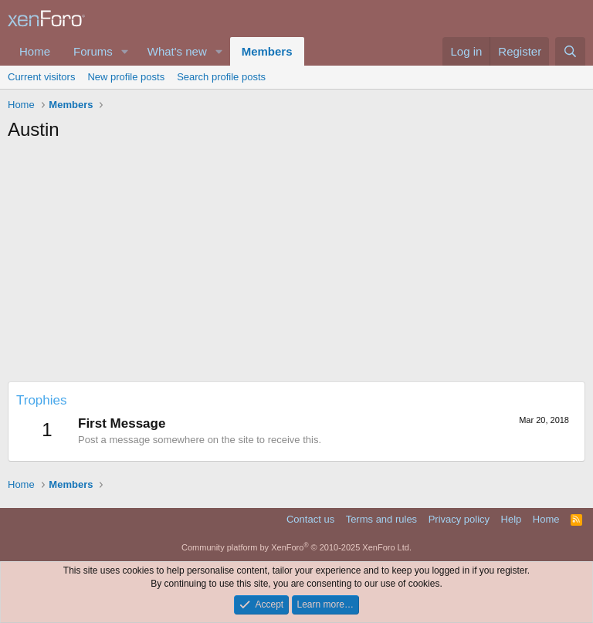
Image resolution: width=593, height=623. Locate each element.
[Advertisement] (296, 265)
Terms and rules (381, 519)
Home (34, 51)
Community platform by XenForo (296, 547)
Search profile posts (221, 77)
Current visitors (41, 77)
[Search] (570, 51)
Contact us (310, 519)
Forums (93, 51)
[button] (125, 51)
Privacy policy (459, 519)
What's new (177, 51)
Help (511, 519)
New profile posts (125, 77)
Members (267, 51)
